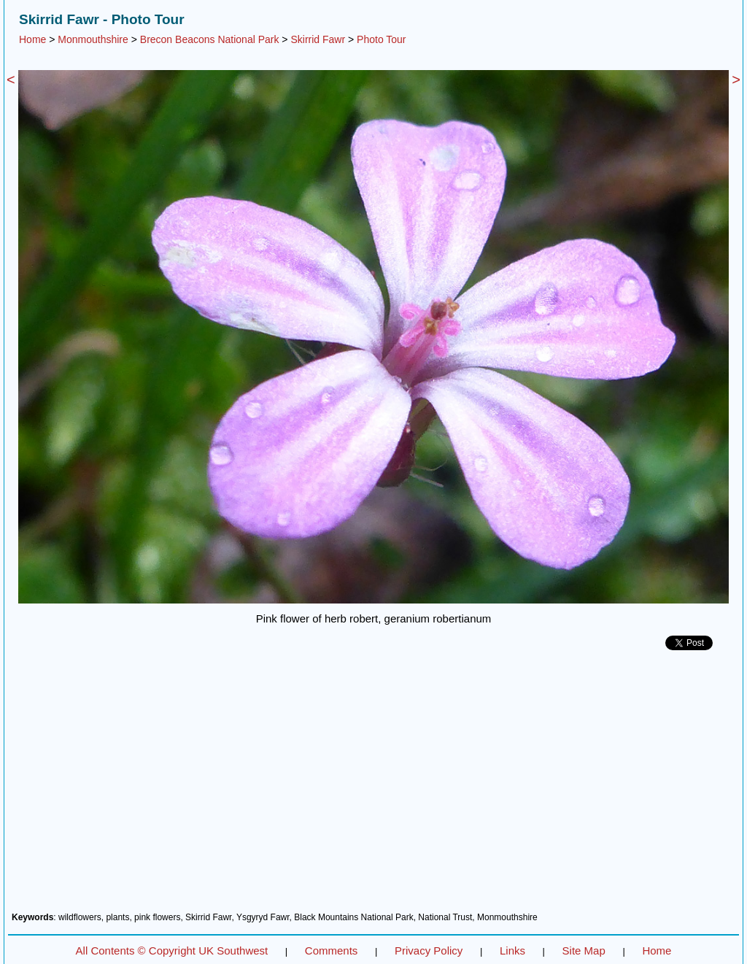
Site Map (583, 950)
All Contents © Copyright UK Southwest (172, 950)
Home (32, 39)
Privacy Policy (428, 950)
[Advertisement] (373, 787)
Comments (331, 950)
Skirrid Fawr (317, 39)
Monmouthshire (93, 39)
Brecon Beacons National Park (209, 39)
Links (512, 950)
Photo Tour (381, 39)
